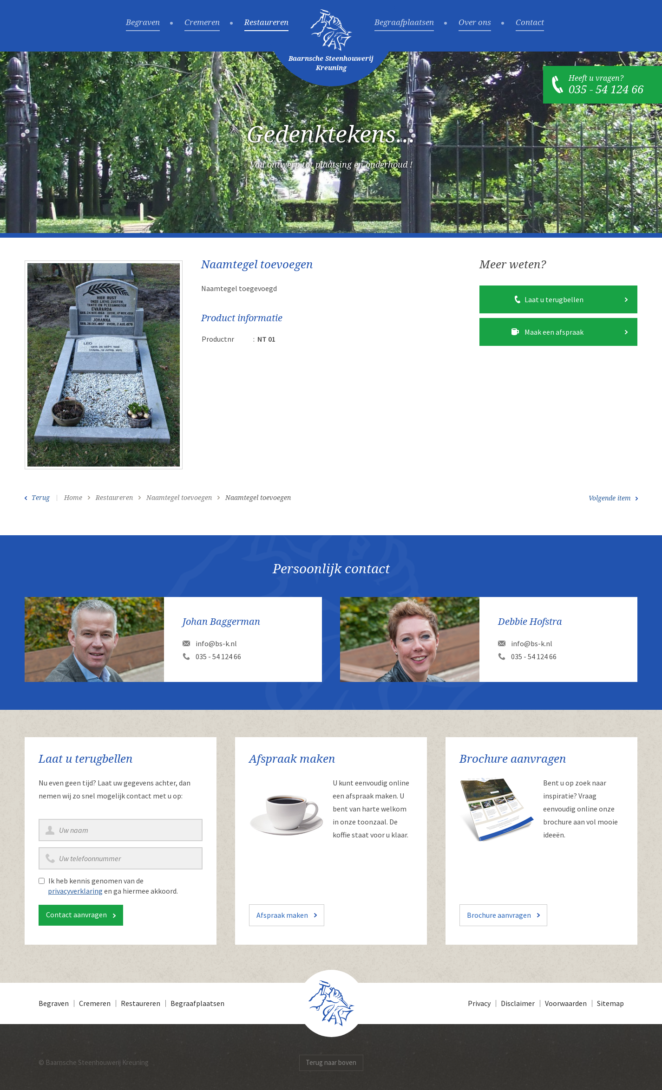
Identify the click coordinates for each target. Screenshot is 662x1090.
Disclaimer (518, 1003)
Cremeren (202, 23)
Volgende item (610, 498)
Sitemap (610, 1003)
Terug (41, 497)
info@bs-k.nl (216, 643)
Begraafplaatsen (404, 23)
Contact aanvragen (76, 914)
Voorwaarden (566, 1003)
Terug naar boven (331, 1062)
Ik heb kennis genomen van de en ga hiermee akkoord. (113, 885)
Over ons (475, 23)
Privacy (479, 1003)
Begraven (143, 23)
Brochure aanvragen (499, 915)
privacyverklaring (75, 890)
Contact (530, 23)
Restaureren (266, 23)
